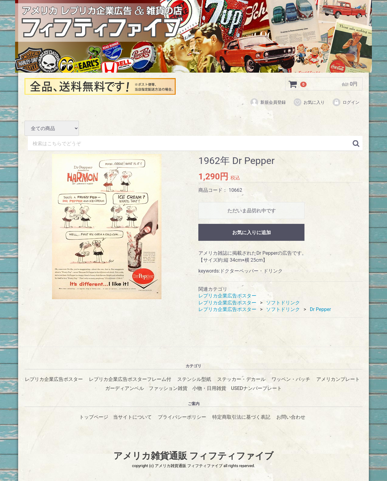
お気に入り (309, 102)
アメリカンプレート (338, 379)
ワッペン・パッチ (291, 379)
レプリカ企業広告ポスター (227, 296)
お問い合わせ (290, 417)
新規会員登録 (268, 102)
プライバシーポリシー (182, 417)
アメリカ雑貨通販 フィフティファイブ (193, 455)
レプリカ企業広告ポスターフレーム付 (130, 379)
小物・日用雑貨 (209, 388)
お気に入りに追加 (251, 233)
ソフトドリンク (283, 303)
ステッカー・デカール (241, 379)
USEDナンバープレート (256, 388)
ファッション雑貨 (168, 388)
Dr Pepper (320, 309)
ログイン (345, 102)
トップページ (93, 417)
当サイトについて (132, 417)
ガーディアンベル (124, 388)
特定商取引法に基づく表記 (241, 417)
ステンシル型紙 (194, 379)
